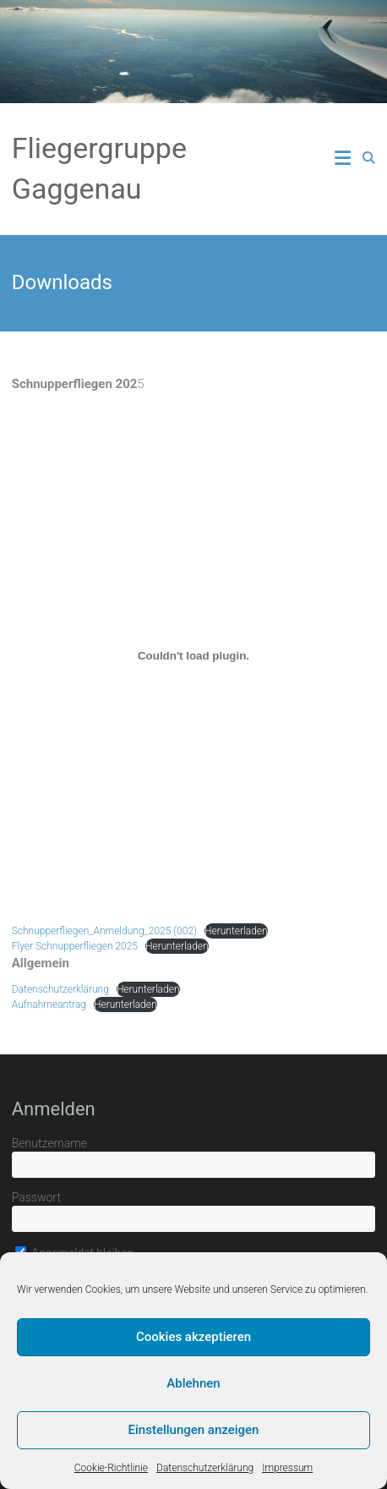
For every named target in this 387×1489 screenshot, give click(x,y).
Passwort (36, 1197)
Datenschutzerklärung (204, 1468)
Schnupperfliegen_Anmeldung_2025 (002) (104, 931)
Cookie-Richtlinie (111, 1468)
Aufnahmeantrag (49, 1004)
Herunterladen (236, 931)
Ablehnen (193, 1383)
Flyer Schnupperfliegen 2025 (75, 946)
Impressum (287, 1468)
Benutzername (49, 1143)
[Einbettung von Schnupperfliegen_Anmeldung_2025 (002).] (194, 655)
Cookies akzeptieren (193, 1336)
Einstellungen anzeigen (193, 1429)
